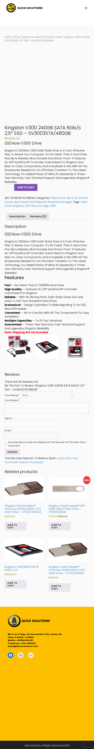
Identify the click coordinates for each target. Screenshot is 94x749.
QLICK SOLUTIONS (30, 8)
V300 (53, 206)
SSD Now (31, 206)
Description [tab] (17, 216)
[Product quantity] (9, 187)
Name (9, 418)
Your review (12, 400)
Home (8, 37)
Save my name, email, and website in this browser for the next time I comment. (47, 444)
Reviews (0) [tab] (38, 216)
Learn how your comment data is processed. (41, 460)
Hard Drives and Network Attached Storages (43, 202)
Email (8, 430)
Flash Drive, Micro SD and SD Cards (42, 37)
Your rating (12, 395)
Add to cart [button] (12, 526)
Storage (43, 206)
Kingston (18, 206)
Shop (17, 37)
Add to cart (25, 187)
